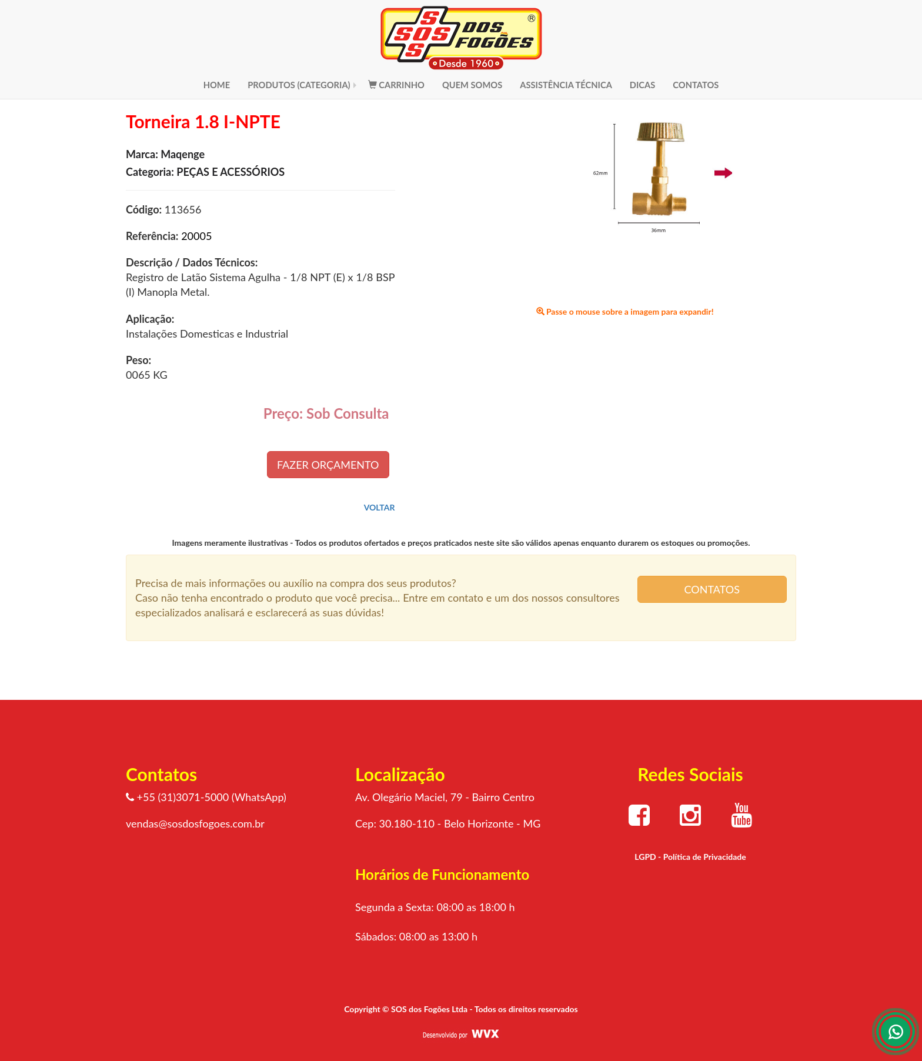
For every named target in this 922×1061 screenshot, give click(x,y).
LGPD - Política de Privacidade (690, 857)
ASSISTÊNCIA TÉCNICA (566, 84)
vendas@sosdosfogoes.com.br (195, 823)
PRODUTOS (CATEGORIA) (299, 84)
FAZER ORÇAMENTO (328, 464)
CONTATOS (696, 84)
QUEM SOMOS (472, 84)
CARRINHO (396, 84)
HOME (216, 84)
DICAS (643, 84)
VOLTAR (379, 507)
